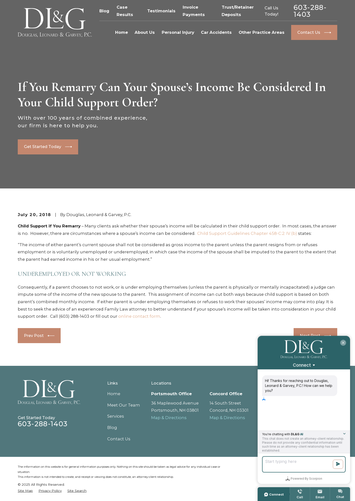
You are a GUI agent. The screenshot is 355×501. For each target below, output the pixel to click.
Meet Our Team (123, 405)
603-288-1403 (310, 11)
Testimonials (161, 10)
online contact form (139, 316)
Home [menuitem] (121, 32)
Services (115, 416)
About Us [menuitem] (145, 32)
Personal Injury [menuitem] (178, 32)
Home (113, 393)
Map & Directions (169, 417)
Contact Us (118, 438)
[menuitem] (25, 491)
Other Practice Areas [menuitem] (261, 32)
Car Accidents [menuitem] (216, 32)
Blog (104, 10)
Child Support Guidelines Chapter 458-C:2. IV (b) (247, 233)
